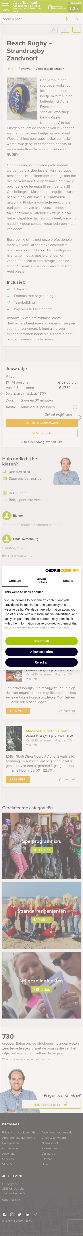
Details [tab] (68, 580)
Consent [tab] (15, 580)
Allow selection (41, 652)
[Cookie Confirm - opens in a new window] (62, 570)
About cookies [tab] (41, 580)
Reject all (41, 662)
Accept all (41, 641)
